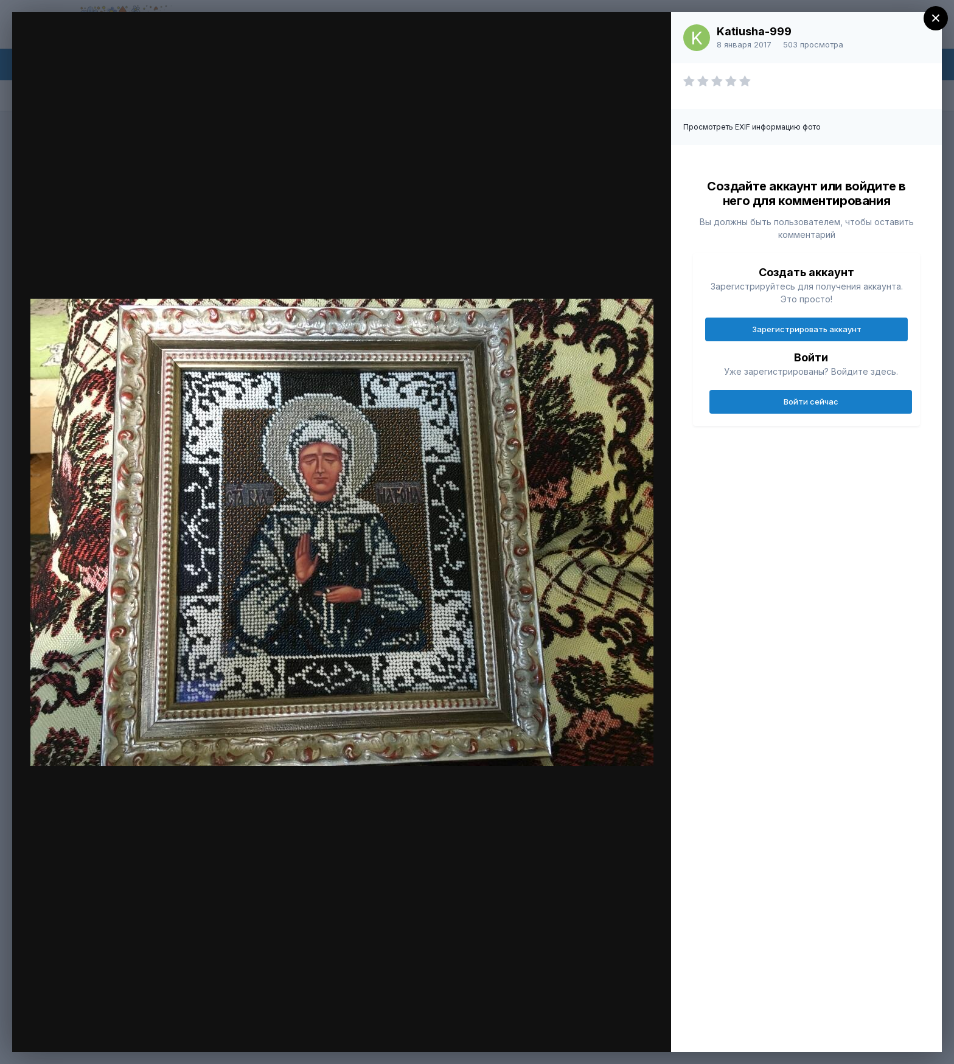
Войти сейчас (811, 401)
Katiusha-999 (754, 31)
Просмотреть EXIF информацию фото (752, 126)
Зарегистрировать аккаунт (807, 329)
